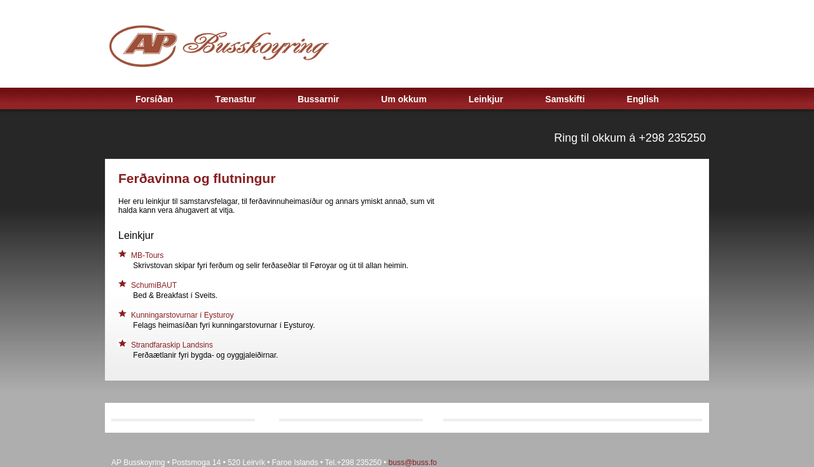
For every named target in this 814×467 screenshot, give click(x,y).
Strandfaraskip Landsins (173, 345)
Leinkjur (486, 99)
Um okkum (404, 99)
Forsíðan (154, 99)
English (643, 99)
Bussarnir (318, 99)
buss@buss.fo (413, 462)
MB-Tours (147, 255)
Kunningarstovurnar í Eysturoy (182, 315)
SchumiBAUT (154, 285)
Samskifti (564, 99)
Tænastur (235, 99)
